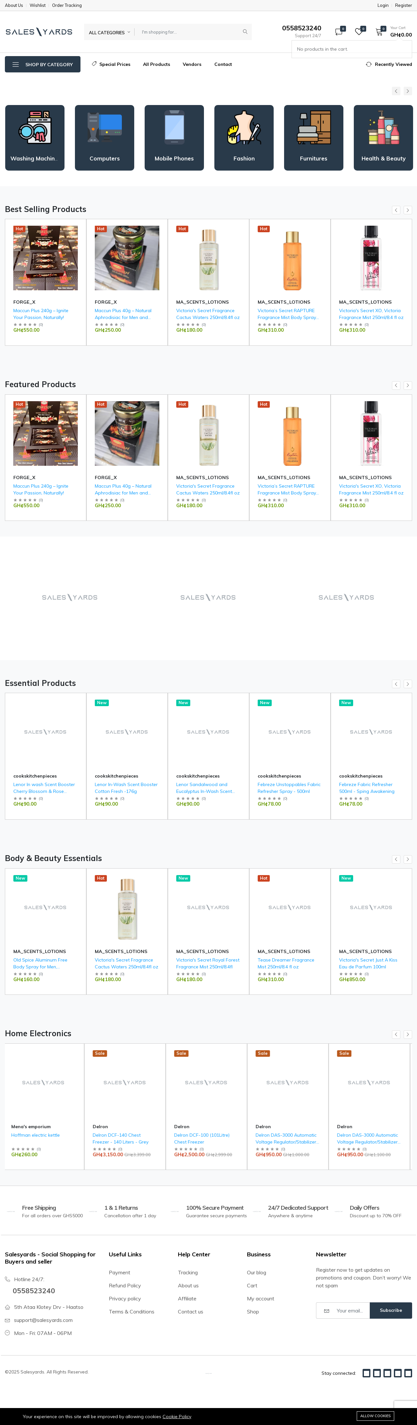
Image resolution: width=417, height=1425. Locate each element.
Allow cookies (375, 1416)
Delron (102, 1126)
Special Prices (111, 64)
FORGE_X (106, 302)
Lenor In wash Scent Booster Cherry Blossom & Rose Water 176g (44, 791)
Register (403, 5)
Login (383, 5)
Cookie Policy (177, 1416)
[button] (391, 32)
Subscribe (391, 1310)
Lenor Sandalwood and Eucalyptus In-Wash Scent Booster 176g (204, 791)
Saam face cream (32, 310)
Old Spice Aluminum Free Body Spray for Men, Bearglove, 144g (40, 967)
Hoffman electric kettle (37, 1135)
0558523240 (35, 1290)
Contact (223, 64)
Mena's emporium (33, 302)
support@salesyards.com (43, 1320)
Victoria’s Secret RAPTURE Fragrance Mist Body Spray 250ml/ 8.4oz (368, 317)
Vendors (192, 64)
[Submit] (245, 32)
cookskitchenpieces (35, 776)
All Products (156, 64)
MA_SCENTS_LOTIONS (284, 302)
